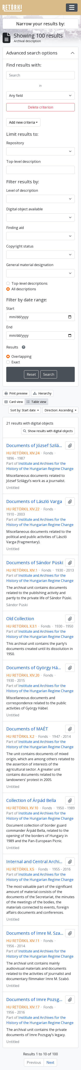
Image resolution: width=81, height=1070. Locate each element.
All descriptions (23, 289)
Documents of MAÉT (27, 728)
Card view (14, 402)
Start (10, 308)
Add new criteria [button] (22, 122)
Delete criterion (40, 107)
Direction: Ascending (59, 410)
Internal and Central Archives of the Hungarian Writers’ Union (35, 861)
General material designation (29, 264)
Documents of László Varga (34, 501)
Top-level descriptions (29, 283)
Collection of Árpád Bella (31, 800)
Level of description (22, 190)
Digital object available (24, 209)
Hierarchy (42, 393)
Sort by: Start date (23, 410)
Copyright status (19, 246)
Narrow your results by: (40, 24)
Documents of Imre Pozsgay (35, 999)
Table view (36, 402)
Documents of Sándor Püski (34, 562)
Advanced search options (31, 53)
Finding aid (15, 227)
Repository (15, 143)
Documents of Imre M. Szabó (35, 933)
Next (50, 1062)
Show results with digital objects (48, 431)
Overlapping (21, 356)
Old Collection (20, 618)
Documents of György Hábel (35, 667)
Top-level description (23, 161)
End (9, 327)
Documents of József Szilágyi (35, 445)
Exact (15, 362)
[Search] (40, 75)
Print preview (16, 393)
